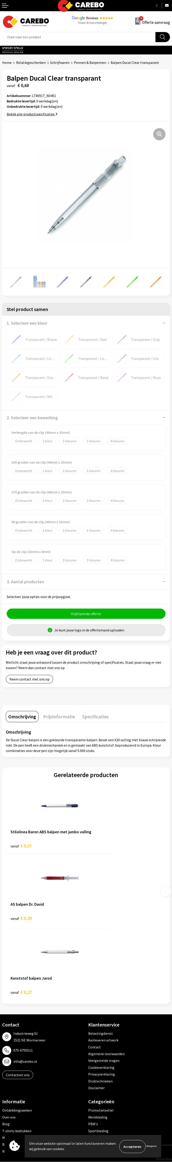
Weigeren (151, 1146)
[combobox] (79, 37)
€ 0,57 (21, 846)
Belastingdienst (100, 961)
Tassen (93, 1072)
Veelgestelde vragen (103, 989)
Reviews (92, 18)
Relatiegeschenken (31, 62)
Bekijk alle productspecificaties (32, 114)
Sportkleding (98, 1059)
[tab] (22, 717)
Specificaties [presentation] (95, 717)
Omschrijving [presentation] (22, 717)
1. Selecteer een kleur (27, 323)
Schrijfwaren (59, 62)
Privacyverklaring (101, 1002)
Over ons (9, 1045)
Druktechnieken (100, 1009)
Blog (6, 1052)
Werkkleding (98, 1045)
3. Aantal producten (25, 581)
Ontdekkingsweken (17, 1039)
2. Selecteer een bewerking (32, 417)
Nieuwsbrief (11, 1079)
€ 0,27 (21, 920)
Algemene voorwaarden (106, 982)
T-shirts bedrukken (16, 1059)
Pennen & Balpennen (90, 62)
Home (7, 62)
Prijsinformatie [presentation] (59, 717)
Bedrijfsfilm (11, 1072)
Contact (94, 975)
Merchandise (12, 1066)
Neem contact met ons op (29, 680)
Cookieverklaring (101, 996)
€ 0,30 (101, 846)
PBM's (93, 1052)
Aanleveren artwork (103, 968)
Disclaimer (96, 1016)
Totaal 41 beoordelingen (92, 23)
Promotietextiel (101, 1039)
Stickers (94, 1079)
